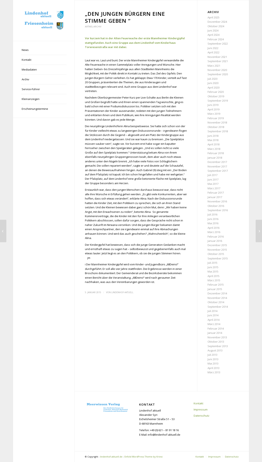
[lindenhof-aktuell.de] (43, 20)
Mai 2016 (213, 223)
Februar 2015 (216, 284)
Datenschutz (201, 415)
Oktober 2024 (216, 26)
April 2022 (213, 52)
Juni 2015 (213, 267)
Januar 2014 (215, 333)
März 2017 (214, 188)
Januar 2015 (215, 289)
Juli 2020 (212, 79)
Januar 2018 (215, 157)
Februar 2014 (216, 328)
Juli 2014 (212, 311)
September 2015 (218, 258)
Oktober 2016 (216, 206)
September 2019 (218, 100)
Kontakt (198, 403)
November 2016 (217, 201)
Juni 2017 (213, 179)
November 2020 (217, 70)
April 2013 (213, 368)
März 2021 (214, 65)
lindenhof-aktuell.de (111, 456)
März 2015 (214, 280)
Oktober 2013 (216, 341)
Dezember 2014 (217, 293)
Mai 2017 (213, 184)
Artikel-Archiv (93, 26)
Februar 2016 (216, 236)
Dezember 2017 (217, 162)
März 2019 (214, 114)
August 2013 (215, 350)
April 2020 (213, 87)
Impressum (201, 409)
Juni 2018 (213, 136)
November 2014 (217, 298)
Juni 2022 (213, 48)
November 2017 (217, 166)
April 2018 (213, 144)
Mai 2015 (213, 271)
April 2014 (213, 320)
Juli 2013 (212, 355)
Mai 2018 (213, 140)
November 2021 (217, 57)
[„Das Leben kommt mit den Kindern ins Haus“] (3, 231)
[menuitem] (44, 50)
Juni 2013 (213, 359)
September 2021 (218, 61)
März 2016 (214, 232)
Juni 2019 (213, 105)
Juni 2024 (213, 30)
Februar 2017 (216, 192)
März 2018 (214, 149)
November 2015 (217, 249)
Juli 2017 (212, 175)
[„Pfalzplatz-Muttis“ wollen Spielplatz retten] (259, 231)
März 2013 (214, 372)
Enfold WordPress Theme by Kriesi (143, 456)
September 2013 (218, 346)
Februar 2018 (216, 153)
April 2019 (213, 109)
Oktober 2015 (216, 254)
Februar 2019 (216, 118)
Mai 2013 (213, 363)
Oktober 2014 (216, 302)
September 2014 (218, 306)
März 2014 (214, 324)
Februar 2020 (216, 92)
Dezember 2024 (217, 22)
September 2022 (218, 43)
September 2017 (218, 171)
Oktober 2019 (216, 96)
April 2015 (213, 276)
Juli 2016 (212, 214)
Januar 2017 (215, 197)
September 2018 (218, 131)
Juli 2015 (212, 263)
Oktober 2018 (216, 127)
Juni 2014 (213, 315)
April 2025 (213, 17)
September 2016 (218, 210)
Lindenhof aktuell (122, 292)
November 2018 (217, 122)
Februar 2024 (216, 39)
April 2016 (213, 228)
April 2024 (213, 35)
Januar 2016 (215, 241)
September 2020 (218, 74)
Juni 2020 (213, 83)
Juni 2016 (213, 219)
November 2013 (217, 337)
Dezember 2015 (217, 245)
